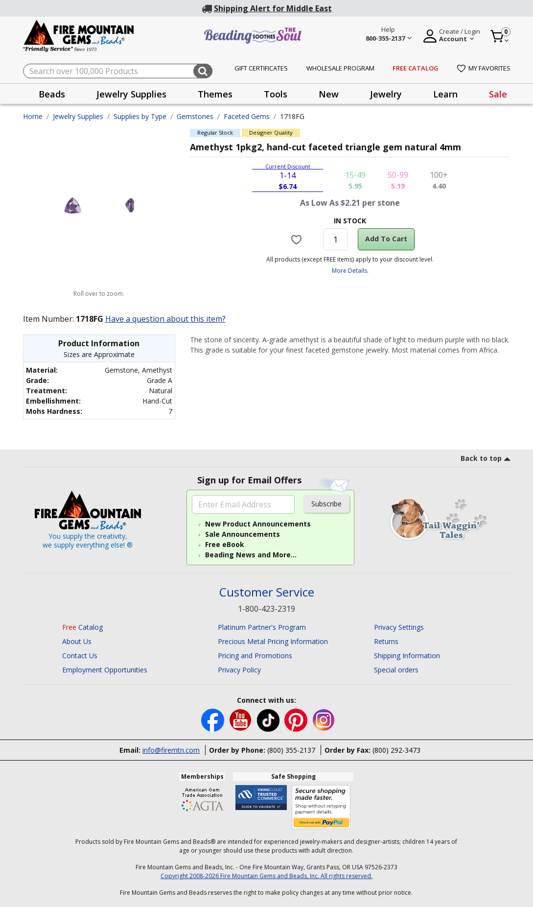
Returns (386, 641)
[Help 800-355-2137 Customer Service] (388, 35)
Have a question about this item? (165, 318)
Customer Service (266, 592)
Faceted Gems (247, 116)
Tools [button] (275, 94)
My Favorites (483, 68)
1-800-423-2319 (266, 608)
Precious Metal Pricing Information (273, 641)
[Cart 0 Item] (500, 36)
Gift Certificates (261, 68)
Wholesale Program (340, 68)
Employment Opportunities (104, 669)
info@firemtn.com (171, 750)
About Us (77, 641)
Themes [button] (215, 94)
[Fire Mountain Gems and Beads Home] (79, 35)
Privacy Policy (239, 669)
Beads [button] (52, 94)
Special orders (396, 669)
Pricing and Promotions (255, 655)
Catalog (82, 627)
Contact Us (79, 655)
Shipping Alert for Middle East (273, 8)
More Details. (350, 270)
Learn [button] (445, 94)
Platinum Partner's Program (262, 627)
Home (33, 116)
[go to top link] (485, 460)
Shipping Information (407, 655)
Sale (498, 94)
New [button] (329, 94)
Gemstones (195, 116)
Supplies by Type (140, 116)
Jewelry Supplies (78, 116)
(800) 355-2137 (291, 750)
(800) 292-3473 (396, 750)
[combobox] (117, 71)
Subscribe (326, 503)
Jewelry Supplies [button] (131, 94)
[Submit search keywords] (202, 71)
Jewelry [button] (386, 94)
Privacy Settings (399, 627)
